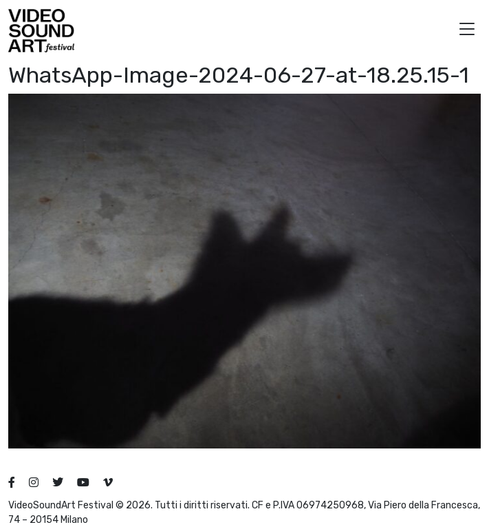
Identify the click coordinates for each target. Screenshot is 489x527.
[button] (467, 30)
